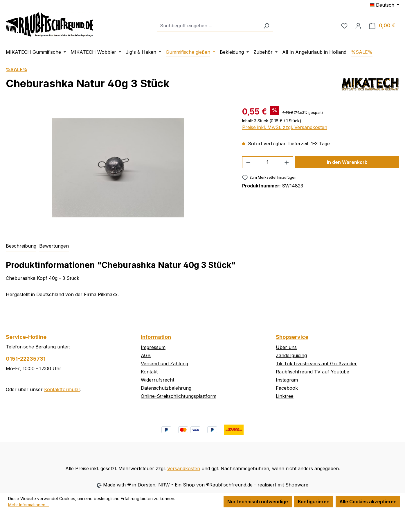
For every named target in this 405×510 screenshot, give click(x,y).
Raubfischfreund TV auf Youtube (312, 372)
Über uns (286, 347)
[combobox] (208, 25)
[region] (118, 167)
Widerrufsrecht (157, 380)
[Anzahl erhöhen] (287, 162)
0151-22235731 (26, 359)
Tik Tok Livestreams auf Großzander (316, 363)
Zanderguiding (291, 355)
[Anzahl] (267, 162)
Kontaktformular (62, 389)
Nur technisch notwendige (257, 501)
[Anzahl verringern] (248, 162)
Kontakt (149, 372)
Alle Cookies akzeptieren (368, 501)
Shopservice (292, 337)
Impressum (153, 347)
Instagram (287, 380)
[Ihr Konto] (358, 25)
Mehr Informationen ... (28, 504)
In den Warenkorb (347, 162)
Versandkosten (183, 468)
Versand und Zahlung (164, 363)
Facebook (287, 388)
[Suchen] (266, 25)
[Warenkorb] (382, 25)
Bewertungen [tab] (54, 246)
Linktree (285, 396)
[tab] (21, 246)
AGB (146, 355)
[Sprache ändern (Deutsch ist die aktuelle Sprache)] (384, 5)
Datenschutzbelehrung (166, 388)
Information (156, 337)
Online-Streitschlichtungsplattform (178, 396)
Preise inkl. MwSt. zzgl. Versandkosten (284, 127)
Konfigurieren (314, 501)
